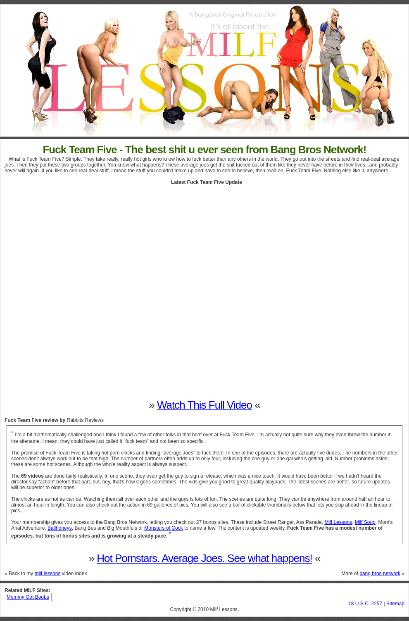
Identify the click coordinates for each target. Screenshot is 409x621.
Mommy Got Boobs (28, 597)
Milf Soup (365, 522)
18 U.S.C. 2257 (365, 604)
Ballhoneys (60, 528)
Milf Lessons (338, 522)
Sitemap (395, 604)
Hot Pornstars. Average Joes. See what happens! (204, 558)
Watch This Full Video (204, 405)
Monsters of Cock (163, 528)
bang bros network (379, 573)
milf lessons (48, 573)
